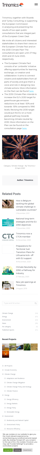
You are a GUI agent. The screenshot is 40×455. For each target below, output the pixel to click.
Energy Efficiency (12, 399)
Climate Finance (12, 391)
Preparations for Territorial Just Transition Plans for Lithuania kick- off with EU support (25, 252)
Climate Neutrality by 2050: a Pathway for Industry (26, 270)
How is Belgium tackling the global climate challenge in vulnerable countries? (26, 205)
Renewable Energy (13, 412)
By (30, 166)
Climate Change (17, 166)
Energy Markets (12, 403)
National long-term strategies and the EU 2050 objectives (26, 221)
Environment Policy (13, 424)
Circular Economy (11, 370)
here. (31, 91)
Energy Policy (11, 408)
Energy (5, 395)
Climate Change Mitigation (16, 382)
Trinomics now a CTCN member (24, 235)
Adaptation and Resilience (16, 378)
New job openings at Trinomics (26, 283)
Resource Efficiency (13, 429)
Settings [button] (17, 450)
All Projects (8, 366)
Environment (7, 416)
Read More (27, 450)
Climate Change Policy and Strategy (19, 387)
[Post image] (8, 204)
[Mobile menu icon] (36, 4)
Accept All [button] (8, 450)
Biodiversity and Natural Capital (17, 420)
